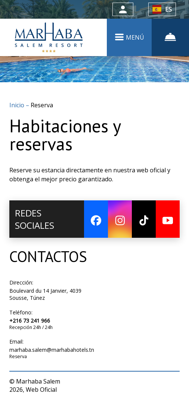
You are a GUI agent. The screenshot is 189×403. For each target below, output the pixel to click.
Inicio (17, 105)
